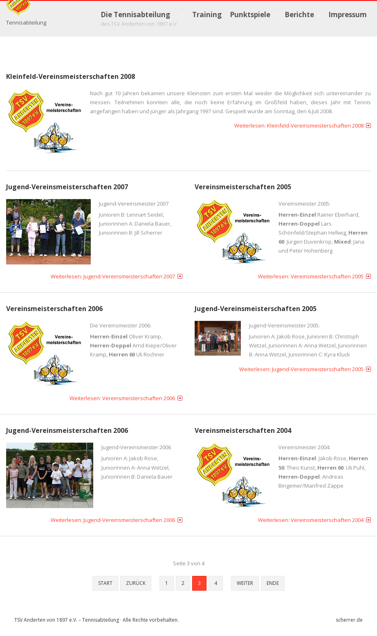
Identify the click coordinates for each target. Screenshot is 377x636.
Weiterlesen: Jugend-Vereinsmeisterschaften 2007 (113, 276)
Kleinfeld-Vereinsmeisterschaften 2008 (70, 76)
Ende (273, 583)
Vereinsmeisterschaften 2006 (54, 309)
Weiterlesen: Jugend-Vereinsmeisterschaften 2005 (301, 369)
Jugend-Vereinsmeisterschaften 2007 (67, 187)
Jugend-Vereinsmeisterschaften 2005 (255, 309)
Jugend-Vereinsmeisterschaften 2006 (67, 431)
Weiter (245, 583)
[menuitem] (142, 19)
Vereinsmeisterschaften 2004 (243, 431)
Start (105, 583)
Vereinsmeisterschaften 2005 (243, 187)
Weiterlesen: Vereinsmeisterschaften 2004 (311, 520)
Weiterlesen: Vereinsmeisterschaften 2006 (122, 399)
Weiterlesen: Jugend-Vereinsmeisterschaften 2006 (113, 520)
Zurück (136, 583)
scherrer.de (349, 620)
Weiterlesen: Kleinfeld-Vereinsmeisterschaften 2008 (299, 126)
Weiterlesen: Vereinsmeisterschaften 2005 (311, 276)
